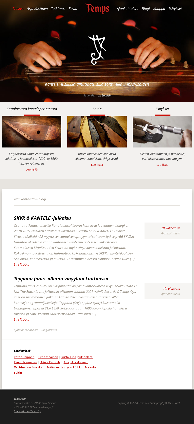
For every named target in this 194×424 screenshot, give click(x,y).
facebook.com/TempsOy (27, 411)
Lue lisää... (21, 264)
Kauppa (159, 8)
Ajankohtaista (127, 8)
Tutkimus (58, 8)
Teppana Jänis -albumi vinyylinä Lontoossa (61, 278)
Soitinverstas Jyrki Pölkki (64, 367)
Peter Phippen (24, 357)
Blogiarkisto (49, 330)
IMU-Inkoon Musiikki (28, 367)
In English (104, 95)
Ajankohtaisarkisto (26, 330)
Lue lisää (32, 169)
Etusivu (18, 8)
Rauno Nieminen (25, 362)
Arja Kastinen (37, 8)
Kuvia (73, 8)
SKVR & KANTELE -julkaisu (42, 218)
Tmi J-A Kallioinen (76, 362)
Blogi (146, 8)
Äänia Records (50, 362)
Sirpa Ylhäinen (48, 357)
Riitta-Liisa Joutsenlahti (77, 357)
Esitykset (175, 8)
